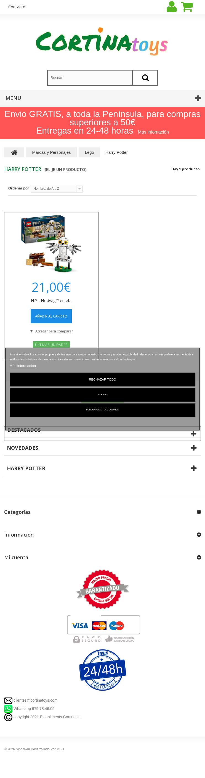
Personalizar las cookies (102, 409)
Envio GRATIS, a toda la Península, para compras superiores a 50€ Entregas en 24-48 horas (102, 122)
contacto (16, 6)
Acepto (102, 394)
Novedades (22, 447)
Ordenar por (18, 188)
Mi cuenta (16, 557)
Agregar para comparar (54, 331)
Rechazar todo (102, 379)
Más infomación (153, 132)
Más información (23, 366)
